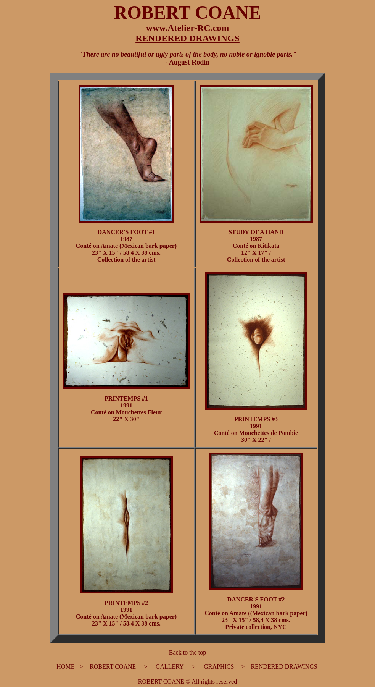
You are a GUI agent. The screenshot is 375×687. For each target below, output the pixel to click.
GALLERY (170, 666)
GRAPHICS (219, 666)
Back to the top (187, 652)
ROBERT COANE (113, 666)
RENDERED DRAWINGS (187, 38)
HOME (65, 666)
